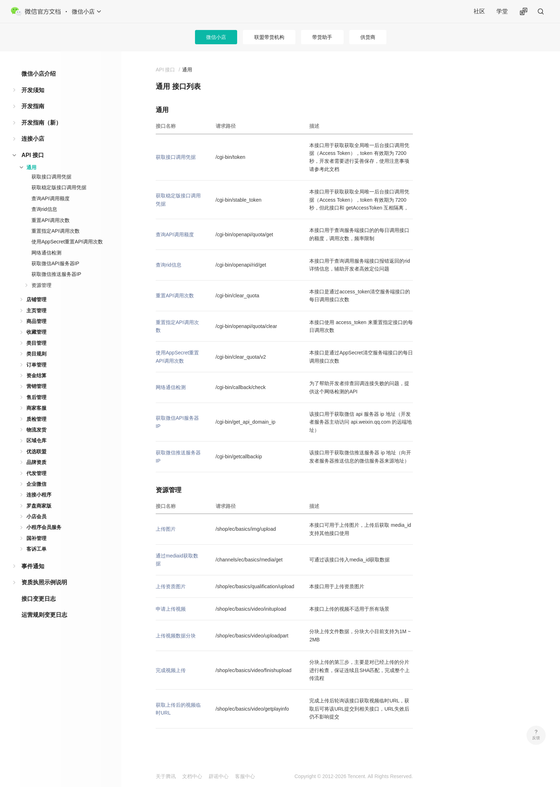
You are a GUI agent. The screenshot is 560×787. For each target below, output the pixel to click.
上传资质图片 (171, 586)
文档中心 (192, 776)
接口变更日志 (38, 599)
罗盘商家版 (38, 506)
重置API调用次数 (50, 220)
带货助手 (322, 37)
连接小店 (32, 139)
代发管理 (36, 473)
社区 (479, 11)
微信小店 (216, 37)
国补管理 (36, 538)
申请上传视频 (171, 609)
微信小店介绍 (38, 74)
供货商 (367, 37)
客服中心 (245, 776)
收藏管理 (36, 332)
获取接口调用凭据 (51, 177)
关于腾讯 (166, 776)
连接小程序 (38, 495)
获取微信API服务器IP (55, 263)
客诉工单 (36, 549)
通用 (31, 167)
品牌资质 (36, 462)
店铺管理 (36, 299)
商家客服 (36, 408)
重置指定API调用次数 (55, 231)
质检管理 (36, 419)
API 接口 (32, 155)
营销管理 (36, 386)
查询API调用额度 (50, 198)
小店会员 (36, 516)
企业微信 (36, 484)
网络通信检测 (46, 253)
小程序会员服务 (43, 527)
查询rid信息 (44, 209)
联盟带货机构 (269, 37)
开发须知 (32, 90)
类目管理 (36, 343)
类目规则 (36, 354)
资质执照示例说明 (44, 582)
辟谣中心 (219, 776)
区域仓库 (36, 440)
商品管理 (36, 321)
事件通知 (32, 566)
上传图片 (166, 529)
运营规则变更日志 (44, 615)
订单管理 (36, 365)
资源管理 (41, 285)
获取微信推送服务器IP (56, 274)
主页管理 (36, 310)
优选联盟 (36, 451)
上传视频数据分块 (176, 636)
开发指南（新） (41, 123)
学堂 (502, 11)
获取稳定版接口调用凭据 (58, 187)
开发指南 (32, 106)
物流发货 (36, 430)
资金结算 (36, 375)
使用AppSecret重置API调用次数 (67, 241)
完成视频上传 (171, 670)
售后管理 (36, 397)
